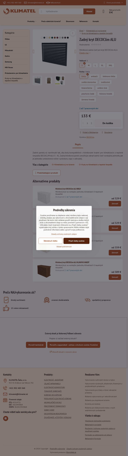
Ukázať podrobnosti (64, 246)
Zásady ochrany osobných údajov (64, 234)
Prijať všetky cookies (76, 241)
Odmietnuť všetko (50, 241)
